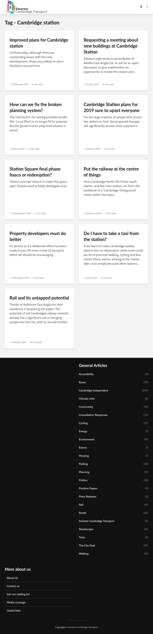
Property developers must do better (38, 236)
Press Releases (87, 496)
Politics (83, 480)
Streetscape (86, 529)
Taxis (82, 537)
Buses (82, 382)
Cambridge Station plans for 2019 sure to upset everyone (111, 107)
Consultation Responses (93, 415)
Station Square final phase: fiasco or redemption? (35, 172)
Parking (83, 464)
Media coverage (16, 602)
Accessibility (86, 374)
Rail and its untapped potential (39, 297)
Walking (84, 553)
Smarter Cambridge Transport (96, 521)
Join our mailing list (18, 594)
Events (83, 447)
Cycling (83, 423)
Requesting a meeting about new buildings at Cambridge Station (111, 46)
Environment (86, 439)
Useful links (14, 610)
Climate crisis (87, 398)
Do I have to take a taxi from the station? (111, 236)
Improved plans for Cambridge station (39, 43)
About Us (12, 578)
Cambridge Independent (93, 390)
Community (86, 407)
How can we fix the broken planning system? (36, 107)
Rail (81, 504)
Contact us (13, 586)
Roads (82, 513)
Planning (84, 472)
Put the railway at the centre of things (111, 172)
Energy (83, 431)
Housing (84, 455)
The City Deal (87, 545)
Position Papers (88, 488)
